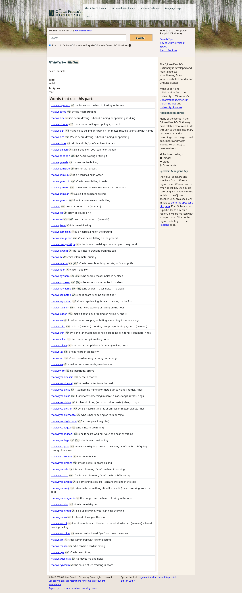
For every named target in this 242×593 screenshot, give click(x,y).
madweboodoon (60, 156)
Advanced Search (83, 30)
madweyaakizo (59, 475)
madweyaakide (59, 469)
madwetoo (57, 358)
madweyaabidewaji (62, 383)
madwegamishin (60, 181)
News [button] (87, 16)
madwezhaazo (59, 546)
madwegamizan (60, 194)
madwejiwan (58, 225)
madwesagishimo (61, 301)
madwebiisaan (59, 149)
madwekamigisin (61, 231)
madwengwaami (60, 282)
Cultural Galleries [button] (150, 8)
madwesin (57, 320)
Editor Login (128, 580)
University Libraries (171, 107)
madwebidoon (59, 124)
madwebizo (57, 137)
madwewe (57, 364)
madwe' (55, 206)
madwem (56, 257)
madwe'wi (57, 219)
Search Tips (166, 39)
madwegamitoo (60, 187)
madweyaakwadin (61, 481)
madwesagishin (60, 307)
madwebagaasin (60, 105)
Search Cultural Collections (111, 45)
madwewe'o (58, 370)
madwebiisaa (58, 143)
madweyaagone (60, 446)
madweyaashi (59, 523)
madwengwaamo (61, 288)
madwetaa (57, 351)
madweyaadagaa (61, 427)
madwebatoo (58, 111)
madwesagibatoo (61, 295)
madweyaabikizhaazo (63, 415)
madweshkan (58, 339)
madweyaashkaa (60, 533)
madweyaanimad (61, 510)
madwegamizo (59, 200)
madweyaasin (59, 517)
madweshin (57, 332)
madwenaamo (59, 263)
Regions (164, 224)
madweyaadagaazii (62, 434)
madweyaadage (60, 440)
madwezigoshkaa (61, 558)
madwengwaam (60, 276)
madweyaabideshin (62, 377)
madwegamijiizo (60, 168)
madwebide (58, 118)
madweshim (58, 326)
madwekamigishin (61, 238)
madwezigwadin (60, 565)
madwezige (57, 552)
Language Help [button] (173, 8)
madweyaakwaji (60, 488)
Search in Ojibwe (60, 45)
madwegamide (59, 162)
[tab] (102, 98)
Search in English (82, 45)
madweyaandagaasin (63, 498)
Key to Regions (168, 50)
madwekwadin (59, 250)
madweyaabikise (60, 389)
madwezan (57, 539)
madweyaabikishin (61, 408)
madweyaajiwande (62, 456)
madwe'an (57, 212)
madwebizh (57, 130)
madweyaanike (59, 504)
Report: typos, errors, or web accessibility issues (73, 588)
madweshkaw (59, 345)
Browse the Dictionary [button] (123, 8)
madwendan (58, 269)
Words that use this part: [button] (71, 98)
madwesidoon (59, 314)
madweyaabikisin (61, 402)
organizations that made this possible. (158, 577)
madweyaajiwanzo (61, 463)
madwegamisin (60, 175)
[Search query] (87, 37)
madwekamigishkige (63, 244)
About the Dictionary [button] (95, 8)
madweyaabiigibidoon (64, 421)
